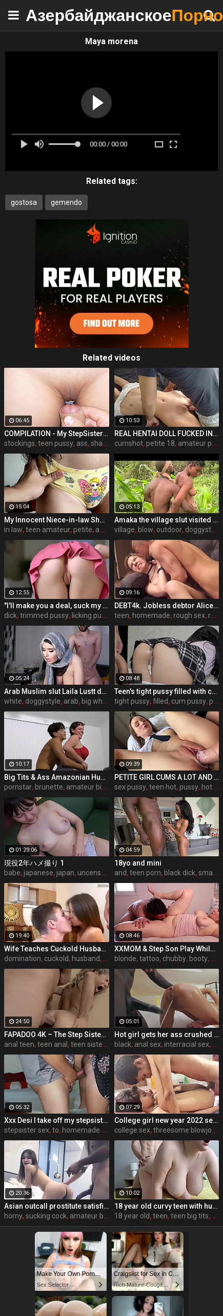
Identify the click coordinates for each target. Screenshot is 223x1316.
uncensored (96, 873)
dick (10, 615)
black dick (179, 873)
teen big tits (190, 1216)
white (13, 701)
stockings (19, 443)
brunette (49, 787)
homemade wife (89, 1130)
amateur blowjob (97, 1216)
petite (82, 529)
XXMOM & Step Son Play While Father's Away (166, 949)
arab (71, 701)
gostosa (24, 202)
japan (65, 873)
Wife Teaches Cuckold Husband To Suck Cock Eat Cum (56, 949)
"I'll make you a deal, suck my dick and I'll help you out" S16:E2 (56, 605)
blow (145, 529)
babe (12, 873)
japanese (38, 873)
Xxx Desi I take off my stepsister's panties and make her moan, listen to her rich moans (56, 1120)
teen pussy (55, 443)
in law (13, 529)
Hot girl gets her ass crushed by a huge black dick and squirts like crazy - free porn (166, 1034)
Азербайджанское (51, 15)
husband (86, 958)
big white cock (104, 701)
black (122, 1044)
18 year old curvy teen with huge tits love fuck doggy (166, 1206)
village (124, 529)
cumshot (128, 443)
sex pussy (130, 787)
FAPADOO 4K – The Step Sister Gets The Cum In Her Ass (56, 1034)
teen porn (145, 873)
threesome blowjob (184, 1130)
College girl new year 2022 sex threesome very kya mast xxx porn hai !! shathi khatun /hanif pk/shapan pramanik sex (166, 1120)
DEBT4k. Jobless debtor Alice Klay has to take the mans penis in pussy (166, 605)
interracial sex (186, 1044)
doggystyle (42, 701)
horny (13, 1216)
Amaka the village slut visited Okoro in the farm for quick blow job (166, 520)
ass (82, 443)
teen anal (52, 1044)
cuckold (56, 958)
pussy (188, 787)
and (120, 873)
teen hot (162, 787)
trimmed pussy (44, 615)
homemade (151, 615)
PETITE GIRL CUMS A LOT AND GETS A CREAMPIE (166, 777)
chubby (174, 958)
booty (198, 958)
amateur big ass (92, 787)
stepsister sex (26, 1130)
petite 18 (160, 443)
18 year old (132, 1216)
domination (22, 958)
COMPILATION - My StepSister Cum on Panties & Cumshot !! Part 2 (56, 433)
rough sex (189, 615)
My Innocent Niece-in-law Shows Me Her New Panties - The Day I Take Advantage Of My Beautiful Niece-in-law (56, 520)
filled (160, 701)
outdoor (169, 529)
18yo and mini (137, 863)
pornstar (18, 787)
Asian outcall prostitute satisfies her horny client (56, 1206)
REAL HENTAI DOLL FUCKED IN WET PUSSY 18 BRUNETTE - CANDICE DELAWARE (166, 433)
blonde (125, 958)
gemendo (66, 202)
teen (121, 615)
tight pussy (132, 701)
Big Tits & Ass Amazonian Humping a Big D (56, 777)
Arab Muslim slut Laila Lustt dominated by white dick (56, 691)
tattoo (149, 958)
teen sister (88, 1044)
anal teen (19, 1044)
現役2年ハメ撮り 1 (34, 863)
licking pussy (92, 615)
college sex (132, 1130)
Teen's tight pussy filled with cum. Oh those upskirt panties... (166, 691)
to (55, 1130)
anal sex (147, 1044)
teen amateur (48, 529)
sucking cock (46, 1216)
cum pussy (188, 701)
